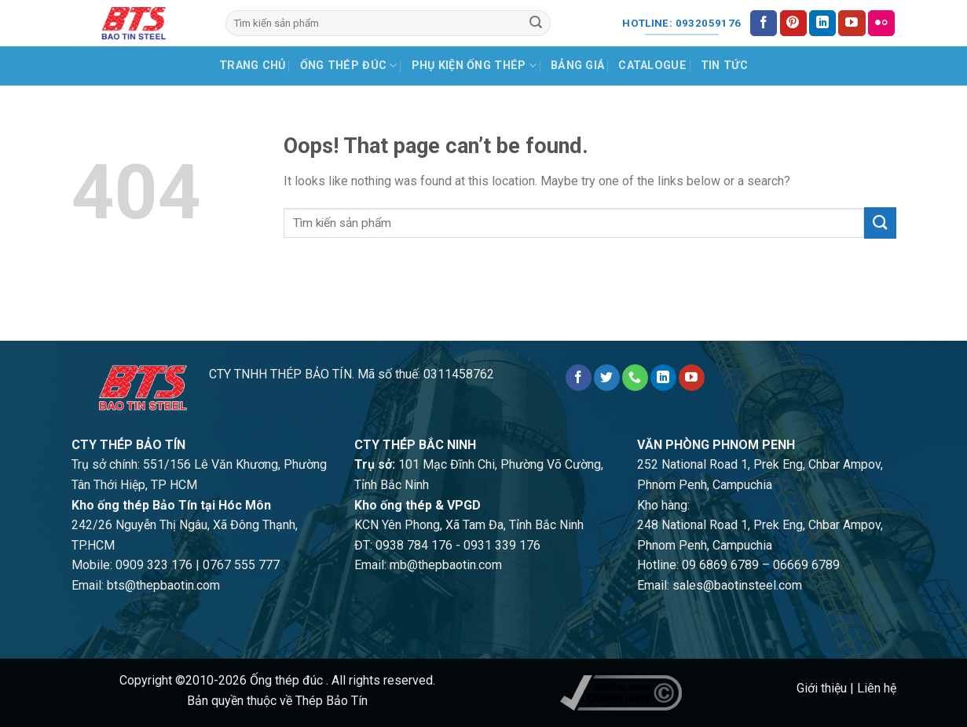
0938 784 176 (413, 545)
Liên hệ (876, 688)
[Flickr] (881, 23)
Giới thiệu (822, 688)
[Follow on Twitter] (607, 377)
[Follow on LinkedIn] (822, 23)
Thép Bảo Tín (331, 700)
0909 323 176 (153, 564)
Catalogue (652, 65)
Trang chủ (252, 65)
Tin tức (724, 65)
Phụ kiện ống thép (474, 65)
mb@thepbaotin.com (446, 564)
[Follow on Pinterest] (793, 23)
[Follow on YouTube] (851, 23)
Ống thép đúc (348, 65)
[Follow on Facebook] (763, 23)
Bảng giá (577, 65)
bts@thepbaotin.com (163, 585)
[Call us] (635, 377)
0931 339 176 (501, 545)
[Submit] (535, 23)
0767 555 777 (241, 564)
